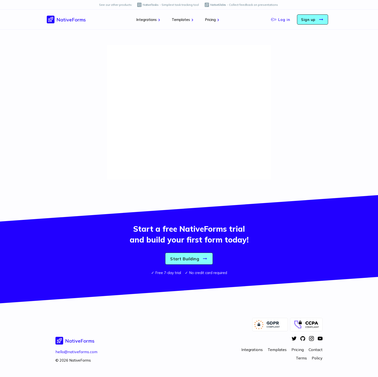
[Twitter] (294, 339)
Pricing (213, 19)
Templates (183, 19)
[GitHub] (302, 339)
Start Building (189, 259)
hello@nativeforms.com (76, 351)
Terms (301, 358)
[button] (66, 19)
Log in (280, 19)
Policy (317, 358)
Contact (316, 349)
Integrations (149, 19)
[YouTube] (320, 339)
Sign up (312, 19)
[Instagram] (311, 339)
